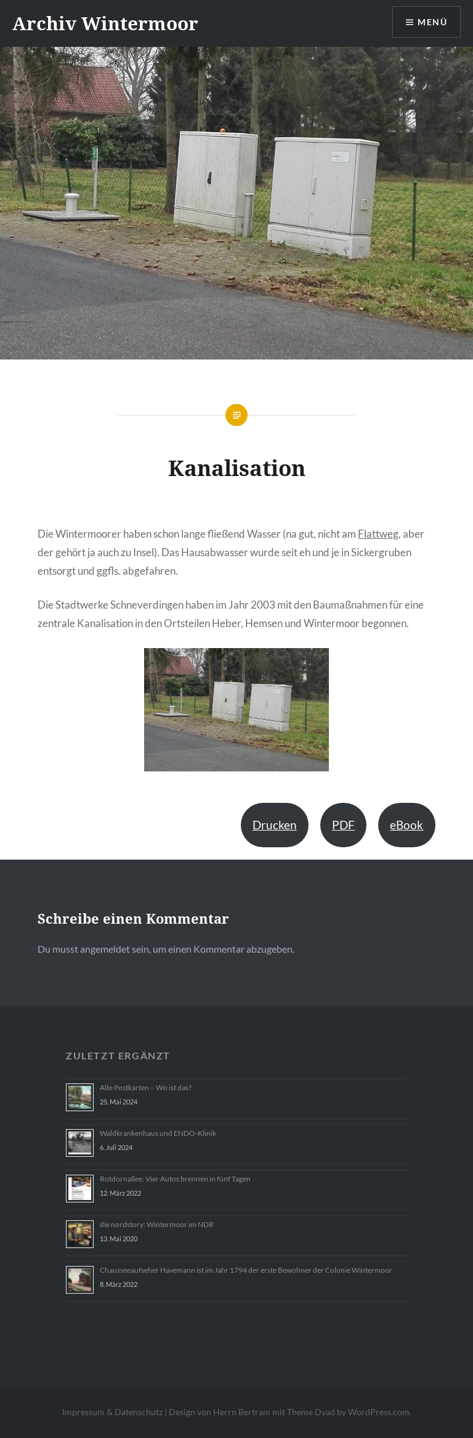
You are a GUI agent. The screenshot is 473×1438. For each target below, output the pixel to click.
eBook (406, 825)
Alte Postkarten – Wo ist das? (146, 1087)
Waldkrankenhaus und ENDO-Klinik (158, 1133)
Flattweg (378, 533)
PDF (343, 825)
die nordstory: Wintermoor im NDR (157, 1224)
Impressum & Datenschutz (112, 1412)
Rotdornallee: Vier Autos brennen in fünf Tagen (175, 1178)
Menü (432, 22)
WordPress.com (379, 1412)
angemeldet (105, 949)
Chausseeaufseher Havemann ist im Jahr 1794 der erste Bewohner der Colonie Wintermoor (246, 1270)
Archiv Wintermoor (105, 23)
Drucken (275, 825)
